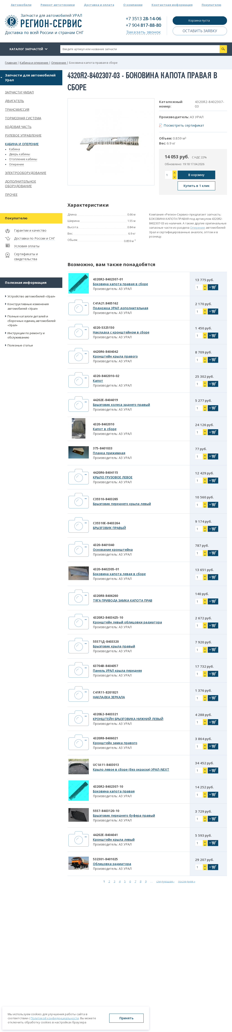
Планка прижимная (109, 453)
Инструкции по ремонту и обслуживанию (26, 335)
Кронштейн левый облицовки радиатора (127, 622)
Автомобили (21, 5)
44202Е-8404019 (105, 400)
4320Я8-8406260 (105, 595)
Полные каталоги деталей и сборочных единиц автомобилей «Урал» (31, 320)
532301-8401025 (105, 859)
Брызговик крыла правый (114, 646)
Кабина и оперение (22, 144)
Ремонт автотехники (58, 5)
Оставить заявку (200, 30)
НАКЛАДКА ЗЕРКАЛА (109, 697)
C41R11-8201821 (105, 692)
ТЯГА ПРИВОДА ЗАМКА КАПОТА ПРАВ (122, 600)
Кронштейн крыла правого (115, 356)
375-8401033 (102, 448)
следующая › (165, 881)
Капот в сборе (104, 429)
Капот (98, 380)
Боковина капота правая (114, 791)
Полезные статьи (20, 345)
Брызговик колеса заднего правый (121, 404)
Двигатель (14, 101)
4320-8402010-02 (106, 376)
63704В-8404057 (105, 666)
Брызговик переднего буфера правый (124, 815)
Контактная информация (172, 5)
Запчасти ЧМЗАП (19, 92)
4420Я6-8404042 (105, 351)
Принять (126, 1018)
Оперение (16, 164)
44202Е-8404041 (105, 835)
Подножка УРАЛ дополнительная (120, 308)
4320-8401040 (103, 545)
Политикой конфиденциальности (55, 1018)
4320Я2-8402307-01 (108, 279)
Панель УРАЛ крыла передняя (117, 670)
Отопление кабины (23, 159)
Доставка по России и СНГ (34, 238)
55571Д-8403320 (106, 641)
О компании (133, 5)
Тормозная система (23, 118)
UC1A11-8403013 (106, 764)
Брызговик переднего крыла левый (122, 504)
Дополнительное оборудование (20, 183)
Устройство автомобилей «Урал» (31, 296)
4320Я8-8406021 (105, 738)
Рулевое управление (23, 135)
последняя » (186, 881)
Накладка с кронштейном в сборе (121, 332)
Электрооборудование (25, 173)
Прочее (11, 194)
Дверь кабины (19, 154)
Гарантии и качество (30, 230)
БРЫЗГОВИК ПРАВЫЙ (109, 528)
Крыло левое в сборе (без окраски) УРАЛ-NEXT (131, 769)
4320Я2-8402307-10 (108, 786)
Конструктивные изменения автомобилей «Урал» (28, 306)
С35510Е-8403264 (106, 523)
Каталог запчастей (26, 49)
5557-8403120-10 (106, 811)
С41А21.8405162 (105, 303)
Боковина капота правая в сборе (120, 284)
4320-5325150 (103, 327)
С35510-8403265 (105, 499)
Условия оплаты (26, 246)
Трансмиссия (17, 109)
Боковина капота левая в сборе (119, 574)
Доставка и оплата (99, 5)
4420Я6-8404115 (105, 472)
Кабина (14, 149)
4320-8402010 (103, 424)
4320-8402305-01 (106, 569)
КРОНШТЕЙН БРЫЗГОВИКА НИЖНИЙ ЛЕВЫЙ (128, 719)
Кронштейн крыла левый (114, 839)
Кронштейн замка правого (115, 743)
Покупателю (211, 5)
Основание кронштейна (113, 549)
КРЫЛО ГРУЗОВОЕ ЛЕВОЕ (113, 477)
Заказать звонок (143, 32)
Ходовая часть (18, 127)
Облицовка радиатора (112, 864)
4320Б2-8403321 (105, 714)
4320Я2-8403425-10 (108, 617)
